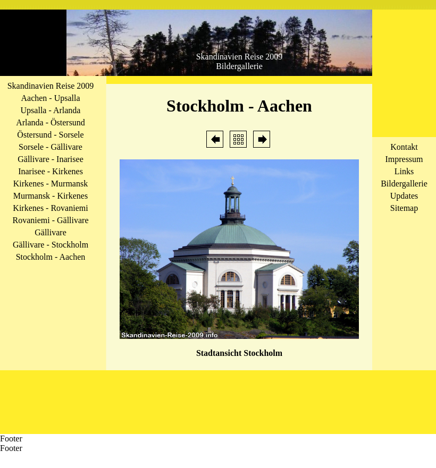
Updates (404, 195)
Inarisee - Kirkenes (50, 171)
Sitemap (404, 207)
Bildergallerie (404, 183)
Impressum (404, 159)
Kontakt (404, 146)
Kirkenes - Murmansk (50, 183)
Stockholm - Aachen (51, 256)
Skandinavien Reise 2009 (50, 85)
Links (404, 171)
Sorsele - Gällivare (50, 146)
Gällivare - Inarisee (50, 159)
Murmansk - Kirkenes (50, 195)
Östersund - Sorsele (50, 134)
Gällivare (50, 232)
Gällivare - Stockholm (50, 244)
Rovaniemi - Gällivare (50, 220)
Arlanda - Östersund (50, 122)
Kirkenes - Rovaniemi (50, 207)
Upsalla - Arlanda (51, 110)
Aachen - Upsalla (50, 98)
